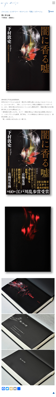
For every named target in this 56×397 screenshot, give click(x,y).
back (51, 12)
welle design (9, 5)
